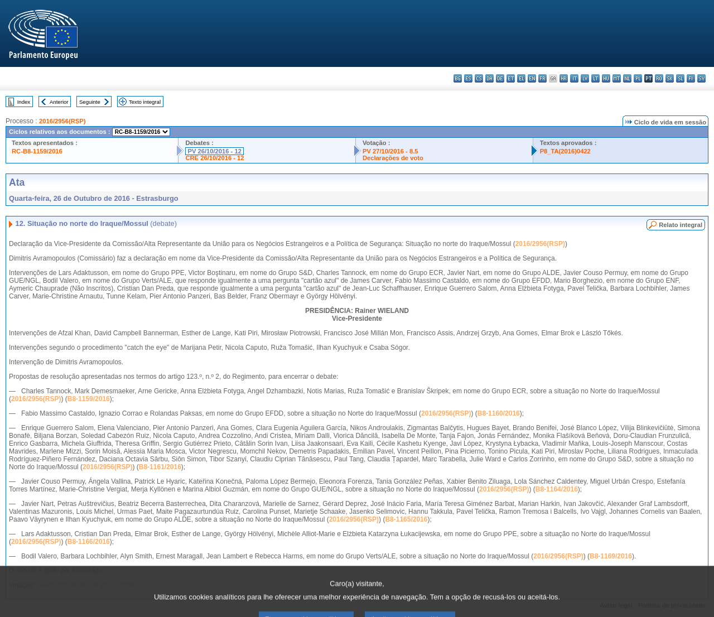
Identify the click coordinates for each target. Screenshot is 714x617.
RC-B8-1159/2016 (37, 151)
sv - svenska (701, 78)
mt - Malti (616, 78)
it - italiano (574, 78)
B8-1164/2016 (557, 489)
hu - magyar (606, 78)
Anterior (59, 102)
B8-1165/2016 (406, 519)
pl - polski (638, 78)
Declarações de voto (393, 158)
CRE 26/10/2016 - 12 (214, 158)
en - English (532, 78)
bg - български (458, 78)
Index (23, 102)
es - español (468, 78)
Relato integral (680, 224)
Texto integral (145, 102)
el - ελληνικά (521, 78)
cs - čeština (479, 78)
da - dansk (489, 78)
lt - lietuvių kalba (595, 78)
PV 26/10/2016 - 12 (214, 151)
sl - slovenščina (680, 78)
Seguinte (89, 102)
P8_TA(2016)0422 (565, 151)
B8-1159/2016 (88, 399)
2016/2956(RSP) (62, 121)
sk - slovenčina (669, 78)
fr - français (542, 78)
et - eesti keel (510, 78)
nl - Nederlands (627, 78)
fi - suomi (691, 78)
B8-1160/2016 (498, 413)
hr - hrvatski (563, 78)
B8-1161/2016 (160, 467)
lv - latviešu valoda (585, 78)
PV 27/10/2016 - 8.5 (390, 151)
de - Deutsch (500, 78)
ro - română (659, 78)
